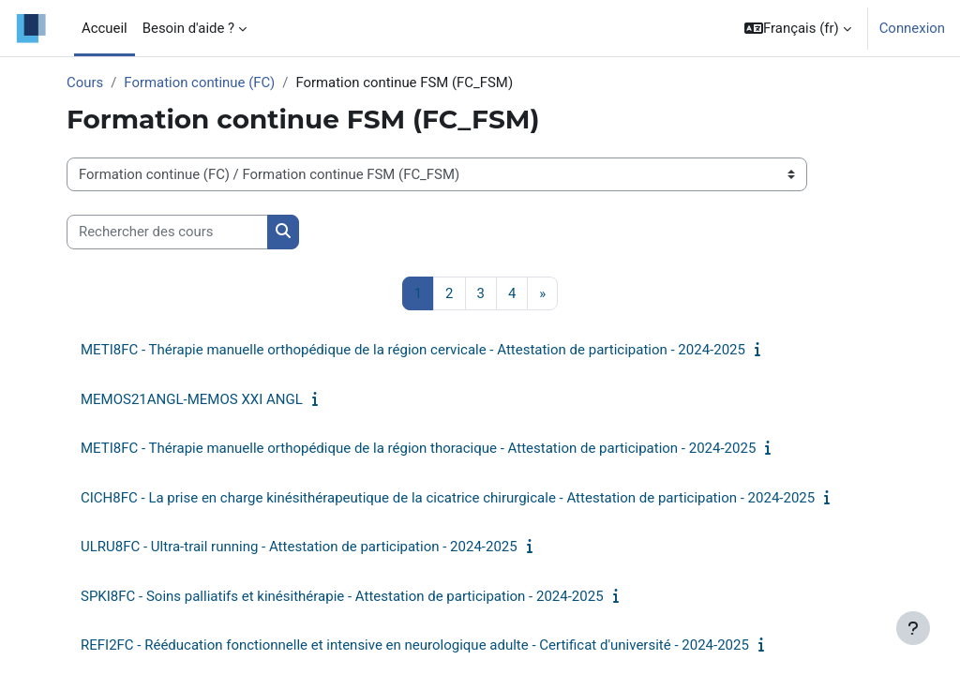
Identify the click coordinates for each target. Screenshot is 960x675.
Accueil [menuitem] (105, 28)
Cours (85, 82)
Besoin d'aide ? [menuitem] (188, 28)
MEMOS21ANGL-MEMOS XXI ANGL (192, 399)
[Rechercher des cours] (167, 231)
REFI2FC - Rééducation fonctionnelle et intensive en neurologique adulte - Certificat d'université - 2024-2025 (415, 645)
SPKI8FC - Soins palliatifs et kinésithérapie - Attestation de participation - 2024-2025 (342, 596)
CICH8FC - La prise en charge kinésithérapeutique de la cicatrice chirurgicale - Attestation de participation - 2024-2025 (448, 497)
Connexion (912, 28)
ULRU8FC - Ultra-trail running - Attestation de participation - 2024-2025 (299, 546)
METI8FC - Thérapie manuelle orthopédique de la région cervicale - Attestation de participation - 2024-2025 (413, 349)
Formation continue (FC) (199, 82)
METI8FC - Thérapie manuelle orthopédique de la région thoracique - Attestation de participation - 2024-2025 (418, 448)
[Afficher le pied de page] (913, 628)
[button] (797, 28)
